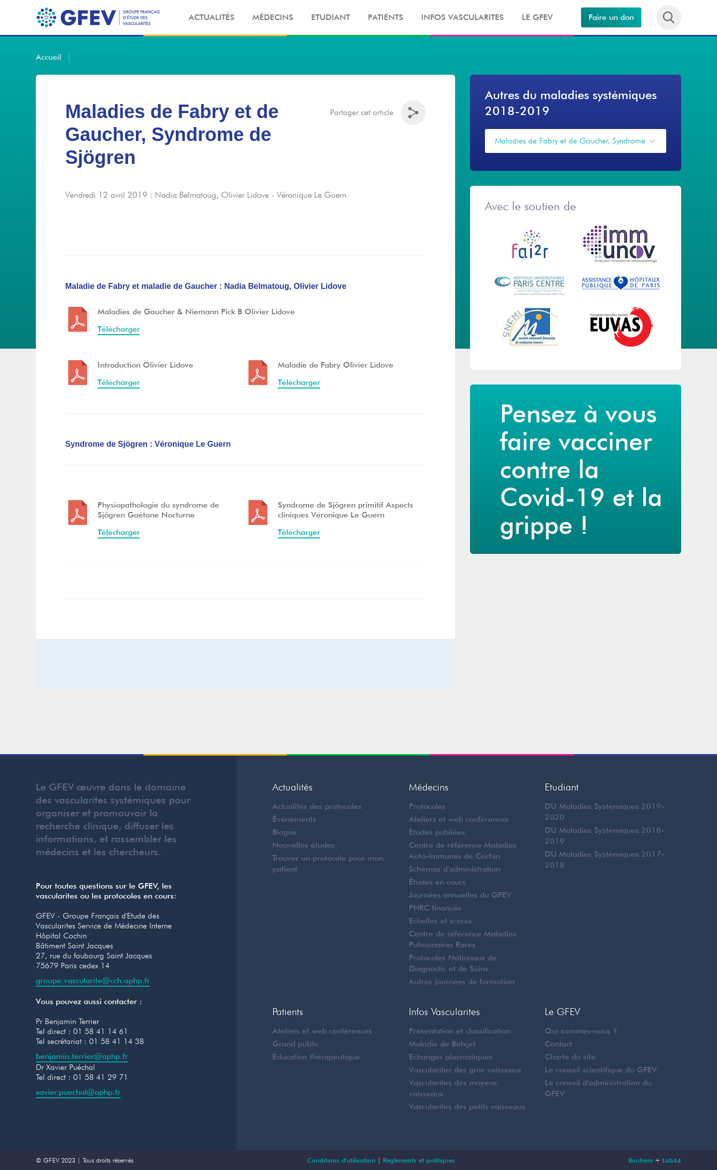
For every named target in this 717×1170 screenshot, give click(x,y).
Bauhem (640, 1160)
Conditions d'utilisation (341, 1160)
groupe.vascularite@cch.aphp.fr (93, 980)
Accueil (48, 57)
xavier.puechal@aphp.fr (78, 1092)
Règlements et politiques (419, 1160)
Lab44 (671, 1160)
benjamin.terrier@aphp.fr (82, 1056)
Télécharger (119, 382)
